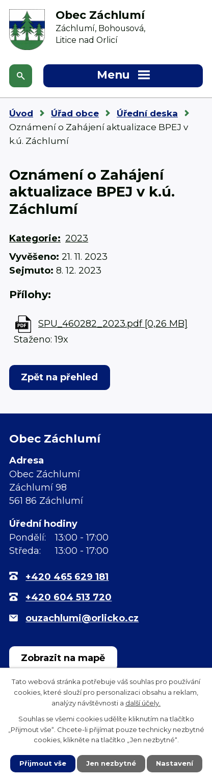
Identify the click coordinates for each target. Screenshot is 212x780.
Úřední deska (147, 113)
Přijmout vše (42, 763)
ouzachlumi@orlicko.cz (82, 618)
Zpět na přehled (59, 377)
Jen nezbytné (111, 763)
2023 (76, 238)
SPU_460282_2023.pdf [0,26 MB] (113, 323)
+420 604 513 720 (68, 597)
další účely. (143, 703)
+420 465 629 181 (67, 576)
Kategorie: (35, 238)
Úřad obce (75, 113)
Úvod (21, 113)
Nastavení (174, 763)
